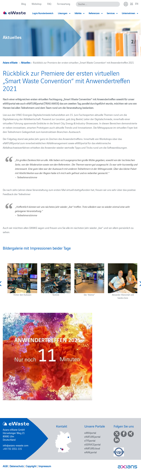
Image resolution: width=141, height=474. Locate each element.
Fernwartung (63, 3)
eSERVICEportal (92, 444)
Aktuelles (25, 62)
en (136, 3)
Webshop (36, 3)
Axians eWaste (10, 62)
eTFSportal (89, 440)
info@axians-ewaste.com (15, 445)
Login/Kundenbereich (42, 13)
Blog (23, 3)
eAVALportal (90, 452)
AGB (5, 466)
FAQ (49, 3)
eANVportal (90, 432)
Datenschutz (17, 466)
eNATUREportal (92, 436)
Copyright (31, 466)
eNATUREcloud (92, 448)
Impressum (44, 466)
